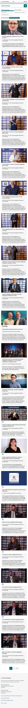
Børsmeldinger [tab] (18, 10)
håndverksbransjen (14, 17)
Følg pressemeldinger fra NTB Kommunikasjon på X (11, 695)
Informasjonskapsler (5, 698)
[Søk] (12, 5)
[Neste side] (14, 668)
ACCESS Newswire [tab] (5, 14)
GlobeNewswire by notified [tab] (20, 12)
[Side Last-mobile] (17, 668)
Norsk (2, 703)
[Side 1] (10, 668)
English (5, 703)
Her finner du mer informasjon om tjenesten (10, 682)
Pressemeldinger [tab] (6, 10)
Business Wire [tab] (4, 12)
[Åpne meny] (14, 1)
